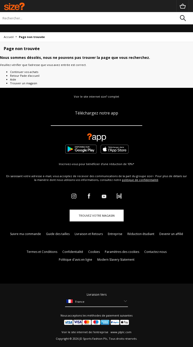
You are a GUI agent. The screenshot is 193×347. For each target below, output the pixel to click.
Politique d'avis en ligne (75, 259)
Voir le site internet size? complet (96, 96)
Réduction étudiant (140, 234)
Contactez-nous (155, 252)
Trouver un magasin (23, 83)
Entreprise (115, 234)
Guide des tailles (58, 234)
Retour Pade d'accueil (24, 76)
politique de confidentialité (140, 180)
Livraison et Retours (89, 234)
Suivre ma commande (25, 234)
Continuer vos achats (24, 72)
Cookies (94, 252)
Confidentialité (72, 252)
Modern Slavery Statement (115, 259)
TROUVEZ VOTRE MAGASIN (97, 215)
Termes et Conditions (42, 252)
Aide (13, 79)
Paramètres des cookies (122, 252)
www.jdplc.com (120, 332)
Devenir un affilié (171, 234)
